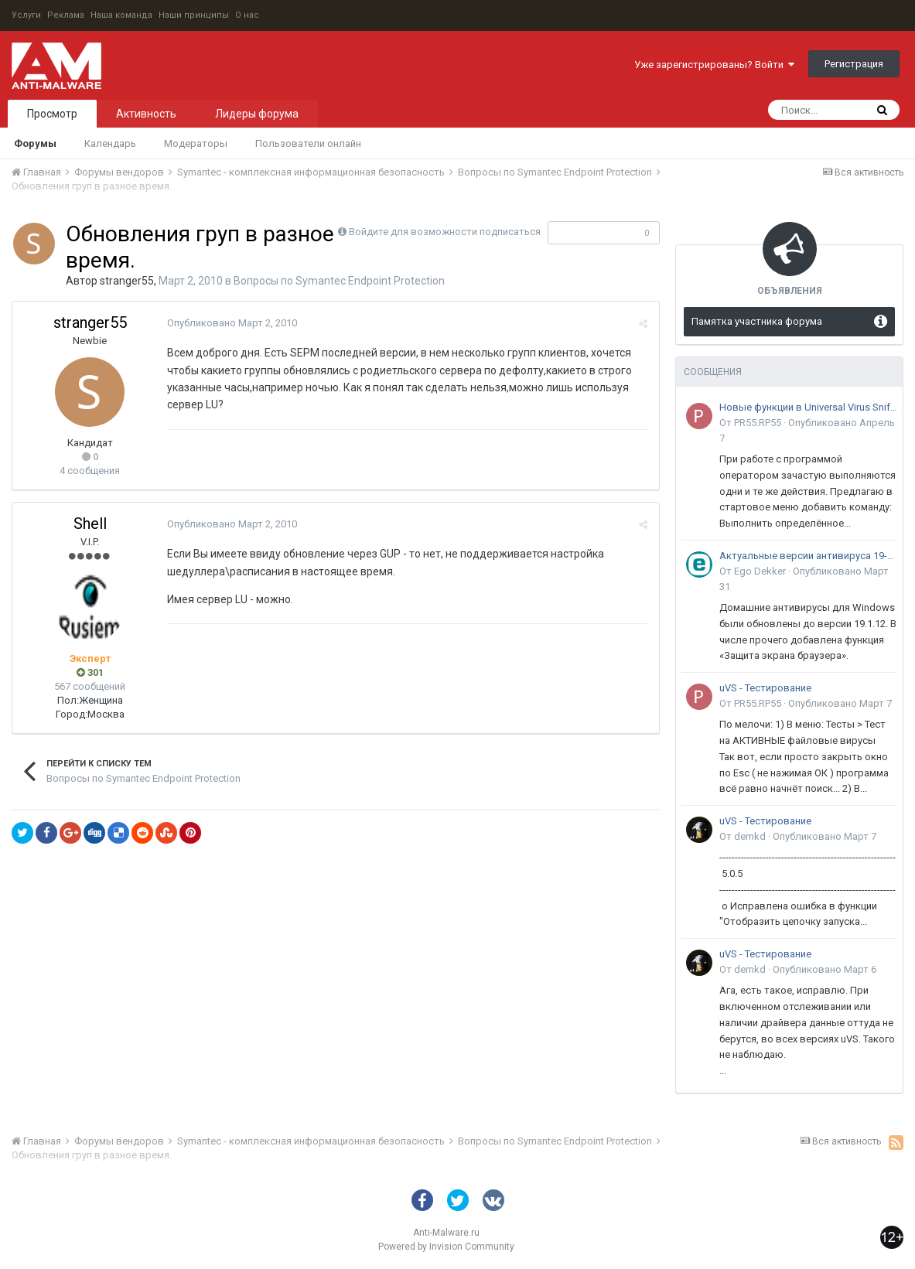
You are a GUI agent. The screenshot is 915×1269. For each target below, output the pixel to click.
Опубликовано (232, 323)
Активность (146, 113)
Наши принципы (194, 15)
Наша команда (121, 15)
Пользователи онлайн (308, 143)
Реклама (65, 15)
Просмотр (52, 113)
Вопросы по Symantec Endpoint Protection (339, 281)
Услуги (26, 15)
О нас (247, 15)
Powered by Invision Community (446, 1246)
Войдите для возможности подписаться (445, 231)
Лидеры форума (257, 113)
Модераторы (195, 143)
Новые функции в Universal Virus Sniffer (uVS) (808, 407)
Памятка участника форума (756, 321)
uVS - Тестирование (765, 688)
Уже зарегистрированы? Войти (714, 64)
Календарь (110, 143)
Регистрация (854, 64)
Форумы (35, 143)
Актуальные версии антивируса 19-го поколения (808, 555)
